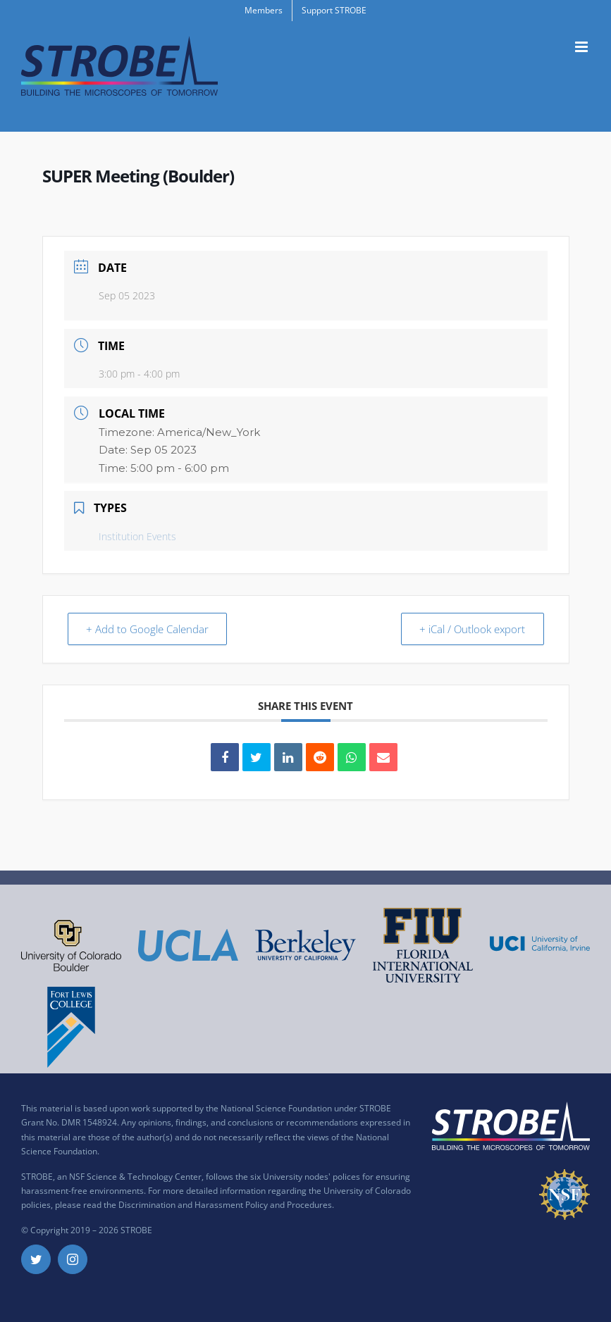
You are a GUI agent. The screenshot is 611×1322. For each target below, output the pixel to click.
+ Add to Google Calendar (149, 629)
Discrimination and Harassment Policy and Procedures (225, 1205)
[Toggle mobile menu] (582, 46)
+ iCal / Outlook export (471, 629)
